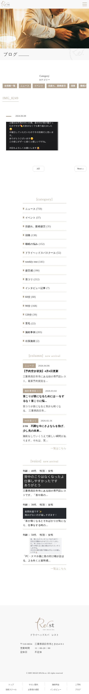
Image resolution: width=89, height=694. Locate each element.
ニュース (24, 86)
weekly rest (31, 262)
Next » (80, 168)
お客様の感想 (33, 689)
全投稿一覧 (9, 86)
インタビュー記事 (35, 288)
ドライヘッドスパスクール (40, 253)
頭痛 (73, 86)
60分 (28, 297)
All (39, 168)
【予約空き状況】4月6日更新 (40, 371)
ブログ (77, 689)
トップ (11, 684)
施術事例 (30, 332)
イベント (38, 86)
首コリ (29, 279)
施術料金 (55, 684)
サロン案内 (33, 684)
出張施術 (30, 341)
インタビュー (55, 689)
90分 (28, 306)
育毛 (27, 323)
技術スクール (11, 689)
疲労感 (29, 270)
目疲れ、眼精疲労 (57, 86)
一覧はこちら (58, 448)
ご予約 (77, 684)
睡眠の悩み (31, 244)
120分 (28, 314)
